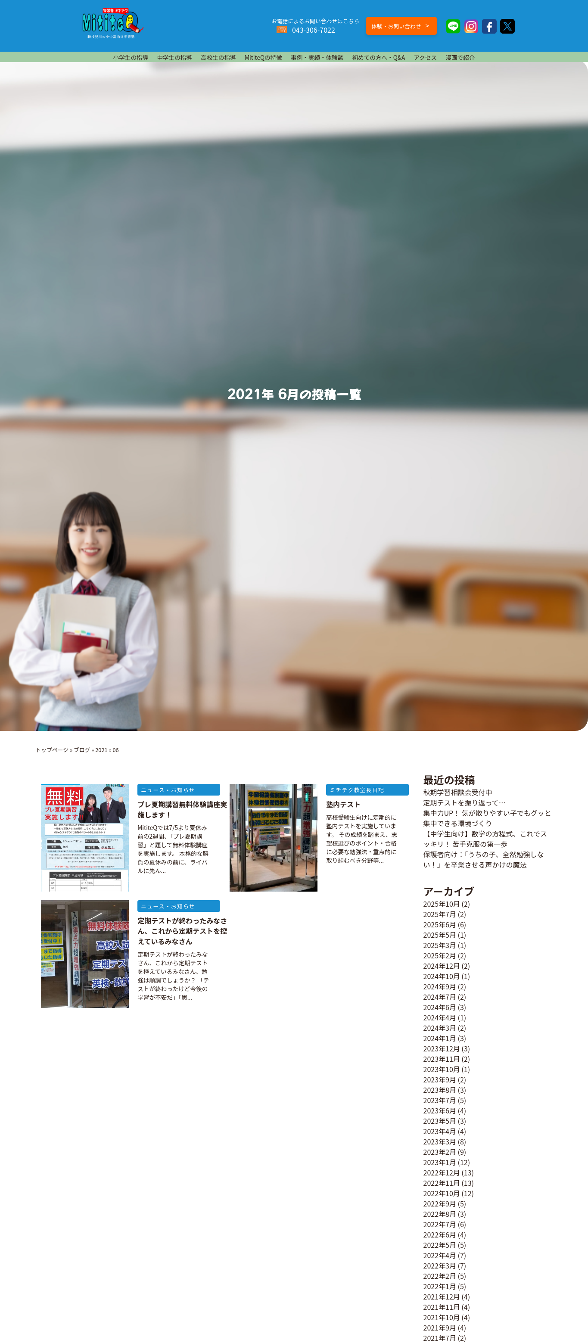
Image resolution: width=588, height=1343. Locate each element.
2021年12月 (441, 1296)
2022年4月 (439, 1255)
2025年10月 (441, 903)
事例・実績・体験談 (317, 57)
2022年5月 (439, 1245)
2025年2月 (439, 955)
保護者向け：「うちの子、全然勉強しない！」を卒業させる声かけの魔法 (483, 859)
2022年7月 (439, 1224)
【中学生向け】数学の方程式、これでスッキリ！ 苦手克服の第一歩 (485, 838)
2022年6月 (439, 1234)
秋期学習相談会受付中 (457, 792)
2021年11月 (441, 1307)
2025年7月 (439, 914)
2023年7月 (439, 1100)
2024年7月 (439, 997)
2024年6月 (439, 1007)
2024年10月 (441, 976)
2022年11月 (441, 1183)
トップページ (52, 750)
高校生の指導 (218, 57)
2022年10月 (441, 1193)
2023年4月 (439, 1131)
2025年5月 (439, 935)
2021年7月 (439, 1338)
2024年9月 (439, 986)
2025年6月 (439, 924)
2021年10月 (441, 1317)
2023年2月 (439, 1152)
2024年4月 (439, 1017)
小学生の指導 (131, 57)
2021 (101, 750)
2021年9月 (439, 1327)
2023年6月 (439, 1110)
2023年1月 (439, 1162)
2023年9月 (439, 1079)
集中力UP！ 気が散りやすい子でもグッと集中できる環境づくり (487, 818)
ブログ (82, 750)
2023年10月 (441, 1069)
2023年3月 (439, 1141)
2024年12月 (441, 966)
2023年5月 (439, 1121)
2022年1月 (439, 1286)
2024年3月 (439, 1028)
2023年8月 (439, 1090)
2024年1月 (439, 1038)
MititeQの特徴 (263, 57)
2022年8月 (439, 1214)
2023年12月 (441, 1048)
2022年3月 (439, 1265)
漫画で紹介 (460, 57)
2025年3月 (439, 945)
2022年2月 (439, 1276)
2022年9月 (439, 1203)
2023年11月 (441, 1059)
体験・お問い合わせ (400, 25)
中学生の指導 (174, 57)
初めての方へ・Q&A (378, 57)
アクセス (425, 57)
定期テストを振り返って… (464, 802)
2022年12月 (441, 1172)
